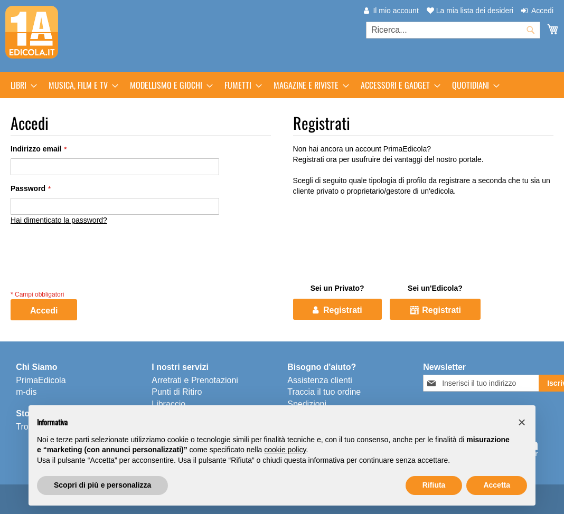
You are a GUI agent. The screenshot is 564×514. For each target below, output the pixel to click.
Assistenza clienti (319, 380)
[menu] (282, 85)
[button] (521, 422)
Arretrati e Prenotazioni (195, 380)
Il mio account (395, 10)
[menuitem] (20, 85)
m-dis (26, 391)
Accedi (542, 10)
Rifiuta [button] (434, 485)
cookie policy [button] (285, 449)
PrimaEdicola (40, 380)
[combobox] (453, 30)
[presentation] (91, 267)
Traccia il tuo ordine (324, 391)
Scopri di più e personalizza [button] (102, 485)
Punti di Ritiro (177, 391)
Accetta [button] (496, 485)
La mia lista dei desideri (470, 10)
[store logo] (31, 32)
